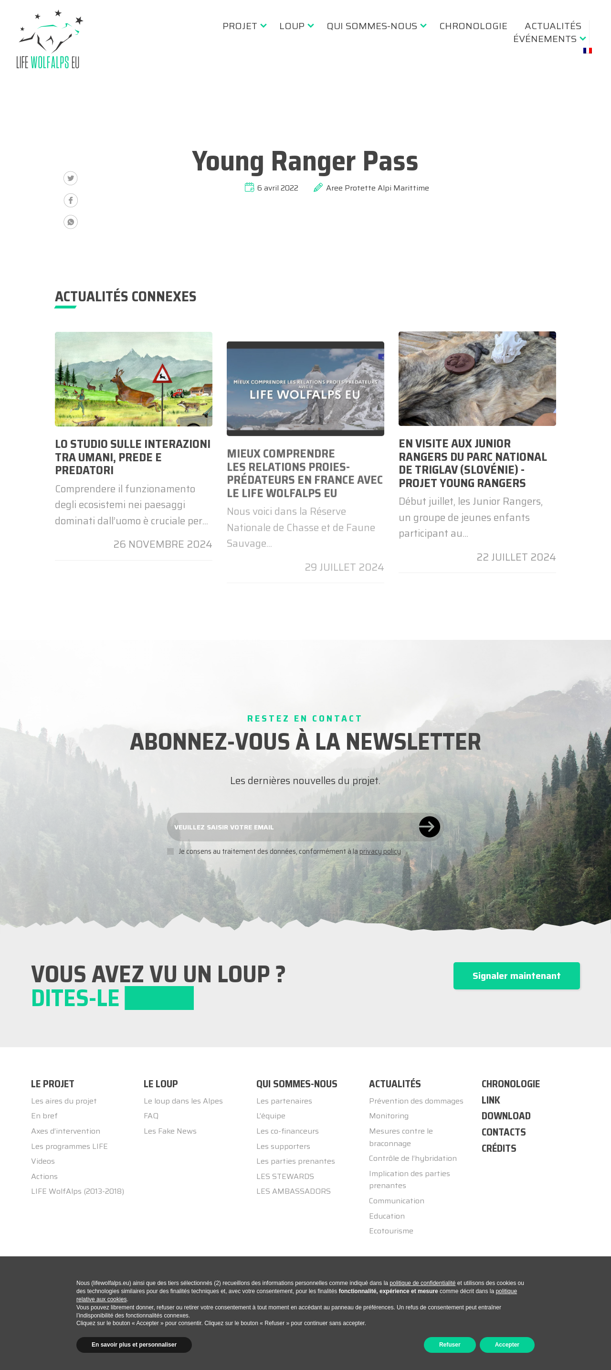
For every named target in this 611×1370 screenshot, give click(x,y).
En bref (44, 1116)
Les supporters (283, 1146)
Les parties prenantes (295, 1161)
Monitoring (389, 1116)
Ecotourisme (391, 1231)
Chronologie (473, 26)
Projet (239, 26)
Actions (44, 1176)
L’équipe (270, 1116)
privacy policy (380, 851)
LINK (491, 1100)
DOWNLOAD (506, 1116)
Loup (292, 26)
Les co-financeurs (287, 1131)
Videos (43, 1161)
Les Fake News (170, 1131)
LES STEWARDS (285, 1176)
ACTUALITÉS (553, 26)
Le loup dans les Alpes (183, 1101)
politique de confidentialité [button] (422, 1283)
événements (545, 38)
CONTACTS (504, 1132)
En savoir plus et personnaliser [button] (134, 1344)
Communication (396, 1201)
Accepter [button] (507, 1344)
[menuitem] (242, 26)
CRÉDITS (499, 1148)
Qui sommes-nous (372, 26)
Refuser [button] (450, 1344)
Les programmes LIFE (69, 1146)
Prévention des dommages (416, 1101)
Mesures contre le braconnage (401, 1137)
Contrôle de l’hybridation (413, 1158)
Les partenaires (284, 1101)
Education (387, 1216)
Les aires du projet (64, 1101)
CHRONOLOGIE (511, 1084)
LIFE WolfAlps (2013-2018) (77, 1191)
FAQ (151, 1116)
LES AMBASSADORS (293, 1191)
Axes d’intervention (65, 1131)
